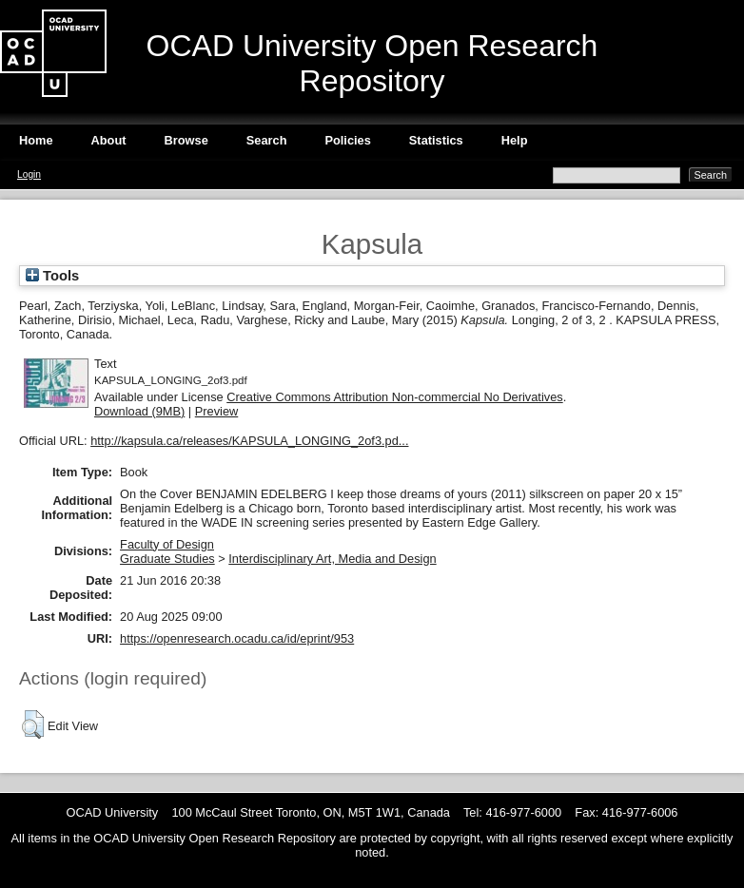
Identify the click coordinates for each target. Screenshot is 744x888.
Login (29, 174)
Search (266, 140)
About (109, 140)
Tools (52, 275)
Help (514, 140)
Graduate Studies (167, 558)
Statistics (436, 140)
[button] (33, 724)
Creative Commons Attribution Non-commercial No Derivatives (394, 397)
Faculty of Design (167, 544)
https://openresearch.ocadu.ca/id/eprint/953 (237, 638)
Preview (217, 411)
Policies (347, 140)
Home (36, 140)
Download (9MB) (139, 411)
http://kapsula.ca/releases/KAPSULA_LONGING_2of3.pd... (249, 441)
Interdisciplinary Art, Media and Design (332, 558)
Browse (186, 140)
